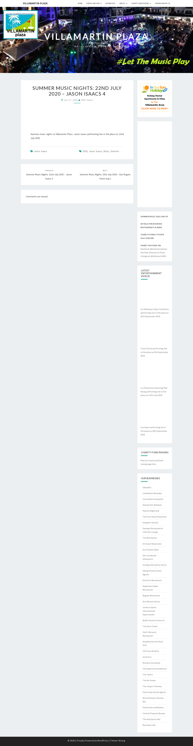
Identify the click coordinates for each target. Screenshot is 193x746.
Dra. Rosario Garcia (151, 601)
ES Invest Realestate (152, 543)
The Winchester (150, 537)
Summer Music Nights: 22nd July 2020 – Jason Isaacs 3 (49, 174)
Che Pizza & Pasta (151, 651)
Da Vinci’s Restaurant (152, 580)
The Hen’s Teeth (150, 626)
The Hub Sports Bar (151, 719)
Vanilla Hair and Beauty (153, 707)
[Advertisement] (155, 164)
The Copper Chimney (152, 686)
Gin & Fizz (147, 657)
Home (80, 3)
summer (115, 151)
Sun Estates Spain (151, 549)
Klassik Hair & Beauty (152, 505)
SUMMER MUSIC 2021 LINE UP (154, 216)
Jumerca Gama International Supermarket (149, 611)
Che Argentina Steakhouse (155, 668)
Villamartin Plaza (35, 3)
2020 (85, 151)
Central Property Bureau (154, 713)
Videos (122, 3)
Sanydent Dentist (150, 522)
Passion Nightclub (151, 510)
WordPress (102, 740)
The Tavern (148, 674)
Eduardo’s (147, 487)
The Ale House (149, 680)
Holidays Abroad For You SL (155, 565)
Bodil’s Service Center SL (154, 620)
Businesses (110, 3)
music (106, 151)
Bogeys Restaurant (151, 595)
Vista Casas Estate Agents (154, 692)
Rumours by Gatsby (151, 662)
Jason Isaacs (40, 151)
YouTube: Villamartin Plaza (153, 252)
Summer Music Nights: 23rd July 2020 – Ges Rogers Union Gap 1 (105, 174)
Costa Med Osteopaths (153, 499)
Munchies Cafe (149, 725)
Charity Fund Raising (140, 3)
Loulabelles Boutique (152, 493)
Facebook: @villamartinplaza (154, 249)
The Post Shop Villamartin (155, 516)
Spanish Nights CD (162, 3)
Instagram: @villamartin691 (153, 256)
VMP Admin (87, 100)
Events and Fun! (93, 3)
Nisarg (122, 740)
